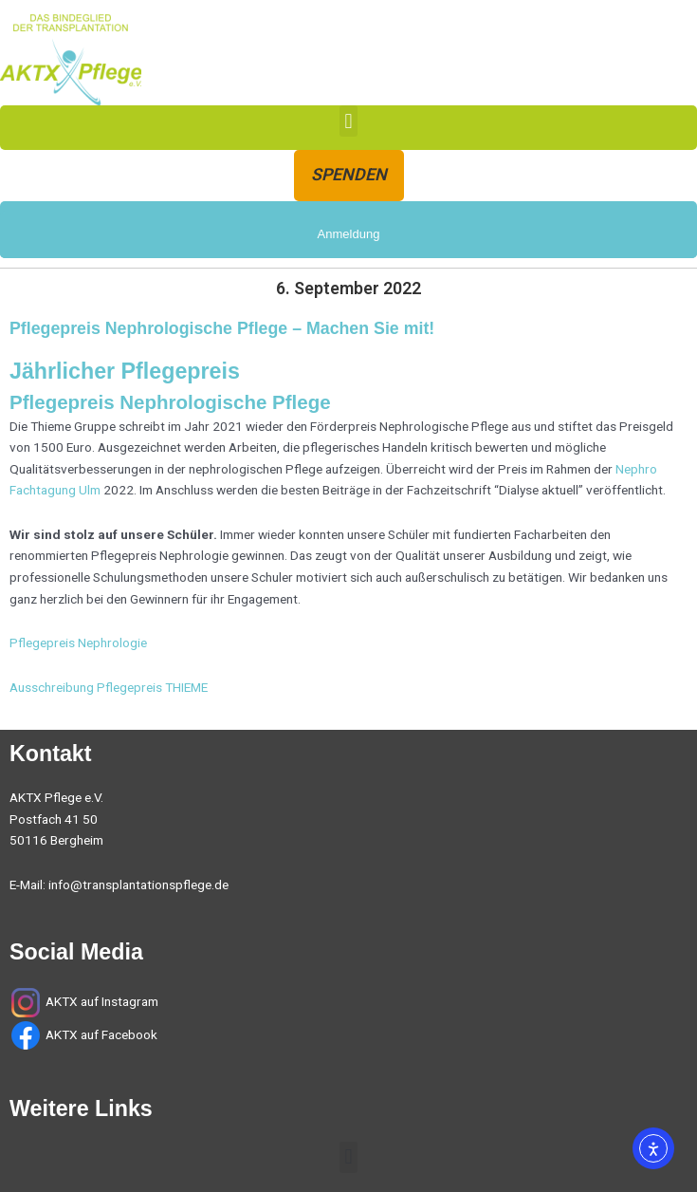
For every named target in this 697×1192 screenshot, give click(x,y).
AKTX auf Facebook (100, 1034)
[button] (348, 121)
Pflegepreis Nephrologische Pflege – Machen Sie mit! (221, 328)
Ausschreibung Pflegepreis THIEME (108, 687)
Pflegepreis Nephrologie (78, 642)
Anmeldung (349, 234)
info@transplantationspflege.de (138, 884)
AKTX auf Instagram (102, 1001)
